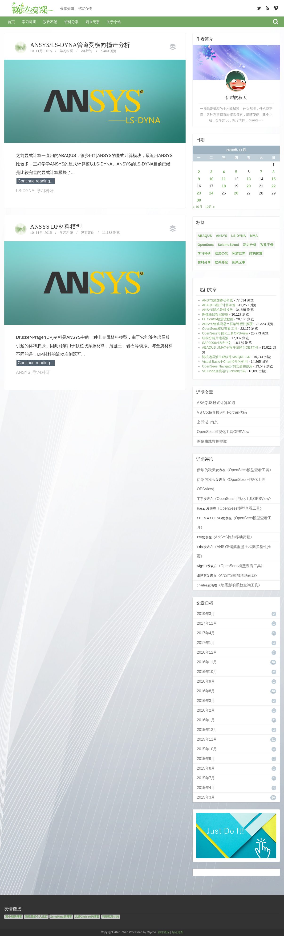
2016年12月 (207, 652)
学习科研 (29, 22)
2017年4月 (206, 633)
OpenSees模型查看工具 (219, 328)
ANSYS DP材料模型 (56, 226)
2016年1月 (206, 720)
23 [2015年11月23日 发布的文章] (199, 193)
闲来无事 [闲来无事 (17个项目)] (238, 262)
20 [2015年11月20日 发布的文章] (249, 186)
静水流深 (164, 932)
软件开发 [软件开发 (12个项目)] (221, 262)
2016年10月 (207, 672)
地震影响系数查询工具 (239, 585)
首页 (11, 22)
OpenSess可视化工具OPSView (225, 333)
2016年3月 (206, 701)
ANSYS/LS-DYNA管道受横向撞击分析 (80, 45)
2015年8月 (206, 768)
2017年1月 (206, 643)
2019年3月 (206, 614)
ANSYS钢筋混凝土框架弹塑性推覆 (227, 324)
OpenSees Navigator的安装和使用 (227, 366)
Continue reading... (35, 181)
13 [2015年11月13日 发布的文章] (249, 179)
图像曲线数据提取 (215, 314)
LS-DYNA (25, 190)
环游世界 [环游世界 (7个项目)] (238, 253)
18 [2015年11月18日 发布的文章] (224, 186)
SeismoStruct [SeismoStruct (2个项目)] (228, 245)
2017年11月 (207, 623)
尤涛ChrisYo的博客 (87, 916)
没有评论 (87, 233)
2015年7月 (206, 778)
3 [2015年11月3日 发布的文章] (211, 172)
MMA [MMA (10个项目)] (254, 236)
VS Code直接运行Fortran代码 (224, 371)
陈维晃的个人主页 (36, 916)
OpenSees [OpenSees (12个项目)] (206, 245)
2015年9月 (206, 759)
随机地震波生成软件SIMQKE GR (226, 357)
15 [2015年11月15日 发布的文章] (274, 179)
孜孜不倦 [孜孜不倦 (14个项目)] (266, 245)
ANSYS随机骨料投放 (217, 310)
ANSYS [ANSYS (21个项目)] (221, 236)
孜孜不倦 (50, 22)
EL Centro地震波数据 (217, 319)
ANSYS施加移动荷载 (217, 300)
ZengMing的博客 (61, 916)
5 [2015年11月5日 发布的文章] (236, 172)
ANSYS (23, 372)
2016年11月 (207, 662)
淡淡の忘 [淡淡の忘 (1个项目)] (221, 253)
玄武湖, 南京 (207, 422)
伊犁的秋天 (206, 470)
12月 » (210, 207)
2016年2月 (206, 710)
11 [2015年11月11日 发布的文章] (224, 179)
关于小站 (114, 22)
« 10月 (197, 207)
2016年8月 (206, 691)
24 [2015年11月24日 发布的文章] (211, 193)
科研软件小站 (110, 916)
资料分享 (71, 22)
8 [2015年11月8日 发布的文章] (273, 172)
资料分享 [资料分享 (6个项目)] (204, 262)
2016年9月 (206, 681)
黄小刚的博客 (13, 916)
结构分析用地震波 (215, 338)
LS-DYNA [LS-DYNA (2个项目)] (238, 236)
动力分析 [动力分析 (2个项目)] (249, 245)
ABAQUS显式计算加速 (218, 305)
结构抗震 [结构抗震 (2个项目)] (255, 253)
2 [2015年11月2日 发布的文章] (199, 172)
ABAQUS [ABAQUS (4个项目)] (205, 236)
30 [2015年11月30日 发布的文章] (199, 200)
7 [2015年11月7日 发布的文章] (261, 172)
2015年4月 (206, 788)
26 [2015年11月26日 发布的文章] (236, 193)
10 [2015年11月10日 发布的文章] (211, 179)
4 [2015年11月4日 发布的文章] (224, 172)
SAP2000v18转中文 (216, 343)
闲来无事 (92, 22)
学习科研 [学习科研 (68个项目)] (204, 253)
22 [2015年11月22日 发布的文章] (274, 186)
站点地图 (177, 932)
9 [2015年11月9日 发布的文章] (199, 179)
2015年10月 (207, 749)
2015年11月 (207, 739)
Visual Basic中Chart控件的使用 (225, 361)
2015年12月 (207, 730)
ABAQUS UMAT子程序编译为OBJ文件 (230, 347)
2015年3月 (206, 797)
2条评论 (87, 51)
